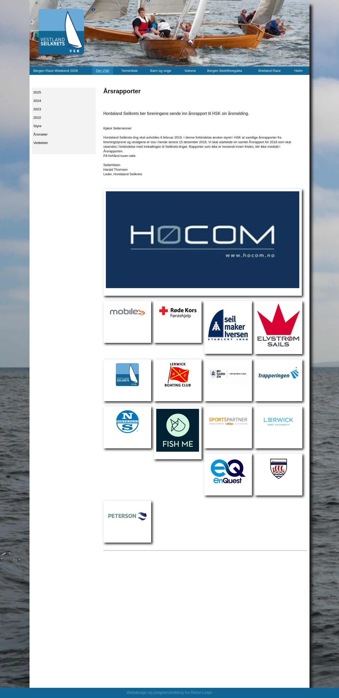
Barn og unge (160, 71)
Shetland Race (269, 71)
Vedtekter (40, 143)
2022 (37, 117)
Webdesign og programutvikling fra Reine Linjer (170, 692)
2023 (37, 109)
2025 (37, 92)
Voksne (190, 71)
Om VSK (102, 71)
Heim (298, 71)
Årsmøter (40, 134)
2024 (37, 101)
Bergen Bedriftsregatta (224, 71)
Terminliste (129, 71)
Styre (37, 126)
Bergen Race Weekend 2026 (55, 71)
